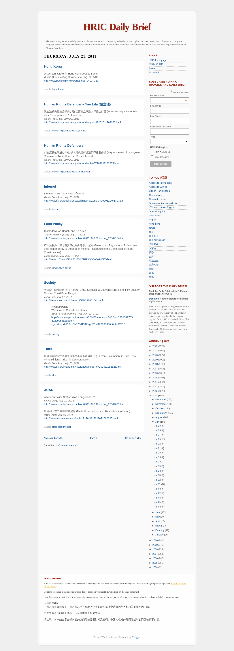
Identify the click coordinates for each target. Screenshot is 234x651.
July (157, 422)
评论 (151, 273)
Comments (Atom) (67, 445)
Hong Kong (53, 66)
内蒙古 (152, 248)
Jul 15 (157, 466)
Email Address (168, 95)
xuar (69, 427)
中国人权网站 (156, 64)
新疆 (151, 269)
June (158, 512)
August (159, 417)
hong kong (58, 89)
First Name (155, 106)
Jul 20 (157, 452)
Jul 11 (157, 484)
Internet (50, 186)
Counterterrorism (157, 199)
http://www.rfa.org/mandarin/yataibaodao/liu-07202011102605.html (81, 163)
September (161, 413)
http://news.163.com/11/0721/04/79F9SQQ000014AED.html (78, 259)
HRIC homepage (158, 60)
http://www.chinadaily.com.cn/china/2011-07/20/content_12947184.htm (84, 238)
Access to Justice (158, 187)
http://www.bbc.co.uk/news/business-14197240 (71, 80)
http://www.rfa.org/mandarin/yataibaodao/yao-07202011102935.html (82, 122)
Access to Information (160, 183)
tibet (54, 375)
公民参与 (153, 244)
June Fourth (155, 215)
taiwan (152, 228)
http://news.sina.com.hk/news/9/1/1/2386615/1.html (73, 300)
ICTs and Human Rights (161, 207)
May (157, 517)
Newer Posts (53, 438)
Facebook (154, 72)
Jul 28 (157, 430)
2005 (155, 563)
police (68, 268)
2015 (155, 377)
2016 (155, 373)
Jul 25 (157, 439)
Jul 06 (157, 497)
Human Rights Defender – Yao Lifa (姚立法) (77, 104)
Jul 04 (157, 506)
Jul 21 (157, 448)
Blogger (136, 637)
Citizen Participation (159, 191)
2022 (155, 346)
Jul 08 (157, 489)
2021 (155, 350)
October (160, 408)
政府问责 (153, 264)
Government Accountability (163, 203)
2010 (155, 540)
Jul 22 (157, 443)
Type (152, 137)
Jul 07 (157, 493)
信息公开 (153, 236)
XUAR (48, 390)
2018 (155, 364)
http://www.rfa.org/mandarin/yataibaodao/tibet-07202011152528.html (83, 366)
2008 (155, 549)
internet (56, 209)
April (158, 521)
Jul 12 (157, 480)
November (161, 404)
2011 (155, 395)
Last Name (155, 116)
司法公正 (153, 260)
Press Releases (161, 157)
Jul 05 (157, 502)
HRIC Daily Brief (117, 27)
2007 (155, 554)
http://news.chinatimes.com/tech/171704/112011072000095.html (81, 418)
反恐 (151, 252)
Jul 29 (157, 426)
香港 (151, 277)
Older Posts (132, 438)
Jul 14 (157, 471)
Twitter (152, 68)
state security (58, 427)
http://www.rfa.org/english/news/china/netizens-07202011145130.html (83, 200)
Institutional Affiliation (160, 126)
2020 (155, 355)
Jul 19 (157, 457)
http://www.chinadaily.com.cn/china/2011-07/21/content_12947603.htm (84, 404)
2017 (155, 368)
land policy (57, 268)
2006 (155, 558)
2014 (155, 382)
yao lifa (82, 130)
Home (93, 438)
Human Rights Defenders (63, 145)
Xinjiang (153, 219)
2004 (155, 567)
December (161, 399)
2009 (155, 545)
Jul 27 (157, 435)
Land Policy (53, 224)
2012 (155, 391)
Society (50, 282)
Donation (154, 298)
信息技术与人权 (157, 240)
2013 (155, 386)
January (159, 534)
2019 (155, 359)
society (55, 334)
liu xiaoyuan (84, 171)
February (160, 530)
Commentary (155, 195)
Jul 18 (157, 461)
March (159, 525)
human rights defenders (64, 130)
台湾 (151, 256)
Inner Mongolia (157, 211)
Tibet (48, 349)
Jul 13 (157, 475)
